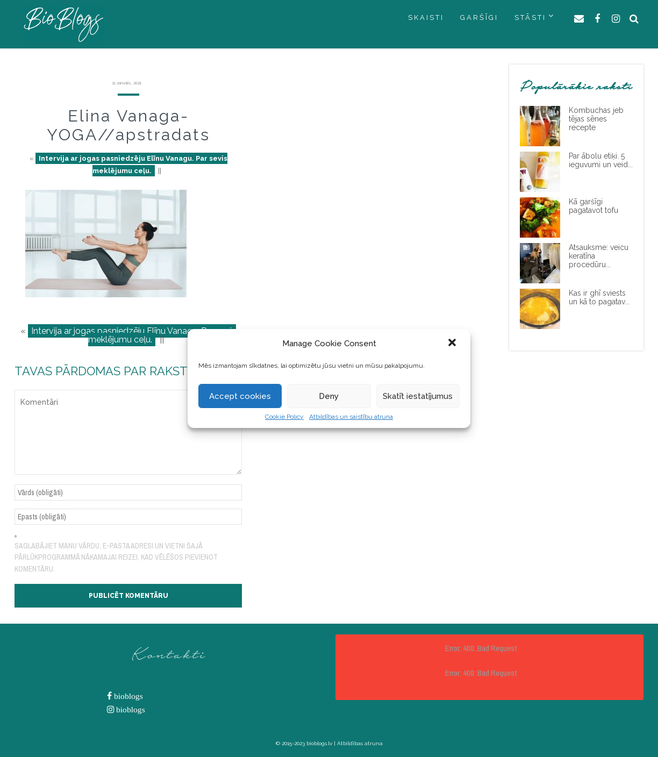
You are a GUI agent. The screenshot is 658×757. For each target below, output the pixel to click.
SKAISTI (426, 17)
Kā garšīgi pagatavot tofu (593, 206)
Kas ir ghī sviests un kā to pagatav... (599, 297)
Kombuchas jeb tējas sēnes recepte (596, 119)
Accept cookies (240, 396)
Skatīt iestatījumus (418, 396)
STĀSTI (530, 17)
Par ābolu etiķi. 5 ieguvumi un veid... (601, 160)
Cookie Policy (284, 416)
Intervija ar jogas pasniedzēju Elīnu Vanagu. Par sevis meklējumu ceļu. (133, 164)
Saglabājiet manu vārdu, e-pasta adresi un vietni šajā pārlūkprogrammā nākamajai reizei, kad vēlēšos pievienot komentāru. (116, 557)
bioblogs (127, 696)
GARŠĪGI (479, 17)
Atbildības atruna (360, 743)
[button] (453, 343)
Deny (329, 396)
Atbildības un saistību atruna (351, 416)
